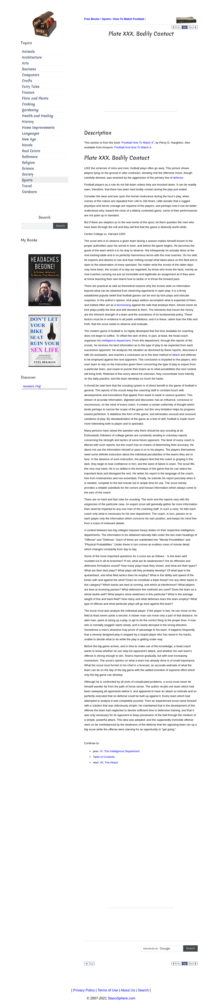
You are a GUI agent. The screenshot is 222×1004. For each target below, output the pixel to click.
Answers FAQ (32, 386)
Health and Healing (37, 116)
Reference (30, 157)
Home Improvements (38, 127)
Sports (27, 180)
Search (143, 990)
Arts (25, 63)
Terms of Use (108, 990)
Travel (27, 186)
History (28, 122)
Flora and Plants (35, 98)
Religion (28, 162)
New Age (29, 139)
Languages (30, 133)
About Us (128, 990)
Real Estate (31, 151)
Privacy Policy (84, 990)
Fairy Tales (30, 86)
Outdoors (29, 192)
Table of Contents (104, 756)
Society (27, 174)
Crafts (27, 81)
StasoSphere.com (121, 998)
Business (29, 69)
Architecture (32, 57)
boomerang (124, 305)
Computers (30, 75)
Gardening (30, 110)
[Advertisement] (140, 81)
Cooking (28, 104)
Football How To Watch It (137, 142)
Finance (28, 92)
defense (178, 177)
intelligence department (116, 340)
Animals (28, 51)
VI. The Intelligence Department (120, 751)
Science (28, 168)
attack (176, 354)
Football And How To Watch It (132, 147)
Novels (27, 145)
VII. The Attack (109, 762)
